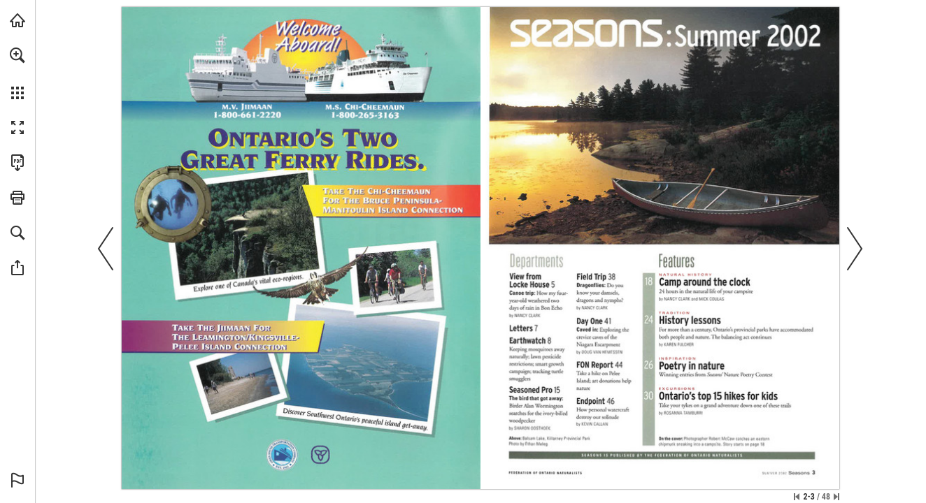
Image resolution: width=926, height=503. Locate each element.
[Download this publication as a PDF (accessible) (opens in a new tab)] (17, 162)
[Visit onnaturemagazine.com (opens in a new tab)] (17, 20)
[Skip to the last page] (836, 496)
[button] (17, 55)
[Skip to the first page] (796, 496)
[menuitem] (17, 73)
